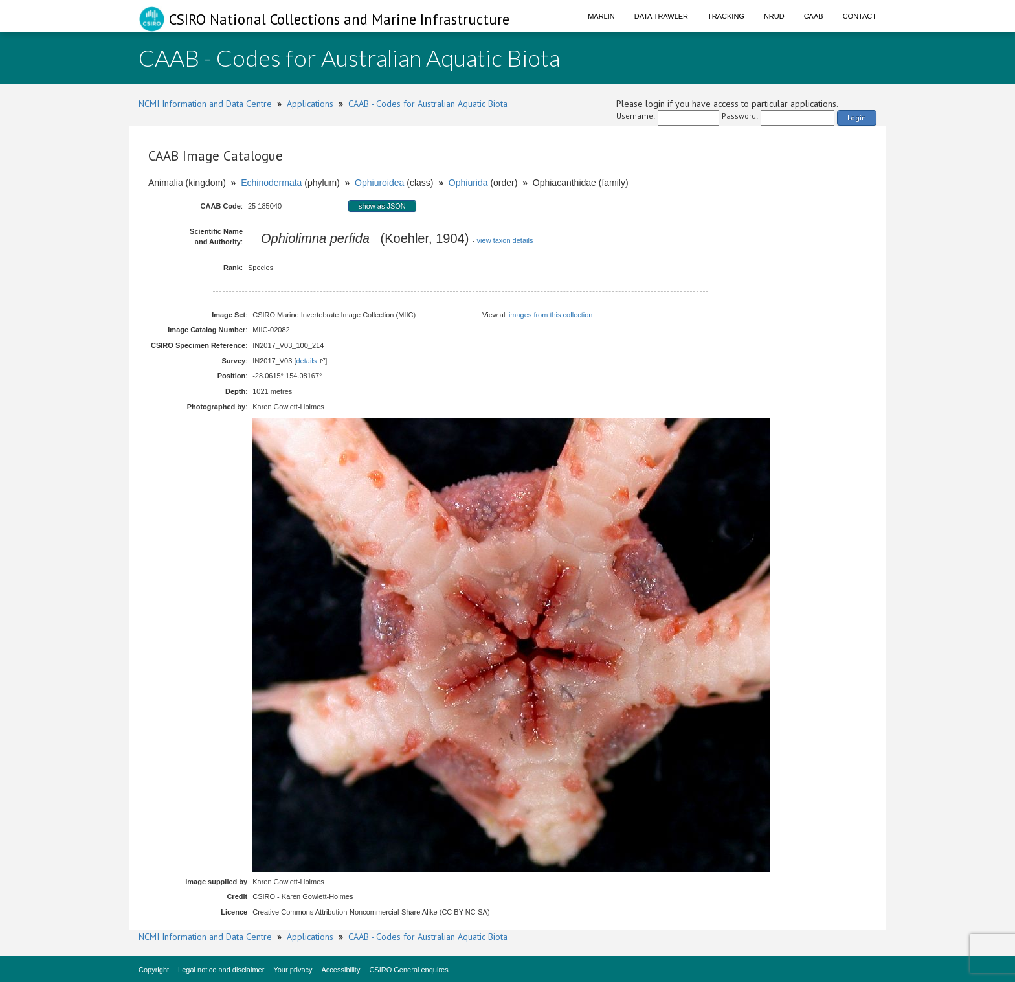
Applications (310, 103)
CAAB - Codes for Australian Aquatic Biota (428, 103)
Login (856, 117)
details (306, 361)
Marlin (601, 16)
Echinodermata (271, 182)
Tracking (726, 16)
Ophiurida (468, 182)
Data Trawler (661, 16)
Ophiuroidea (379, 182)
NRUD (774, 16)
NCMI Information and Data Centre (205, 103)
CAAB (813, 16)
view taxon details (505, 240)
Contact (859, 16)
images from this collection (551, 315)
